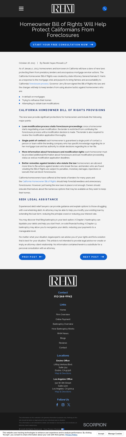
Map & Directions (63, 373)
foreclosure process (39, 83)
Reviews (63, 343)
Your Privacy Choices (54, 429)
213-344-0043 (63, 296)
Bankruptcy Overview (63, 324)
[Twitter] (68, 404)
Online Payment (63, 319)
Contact (63, 347)
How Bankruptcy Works (63, 329)
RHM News (63, 333)
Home (63, 310)
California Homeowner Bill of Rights (39, 181)
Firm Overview (63, 314)
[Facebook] (57, 404)
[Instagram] (63, 404)
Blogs (63, 338)
